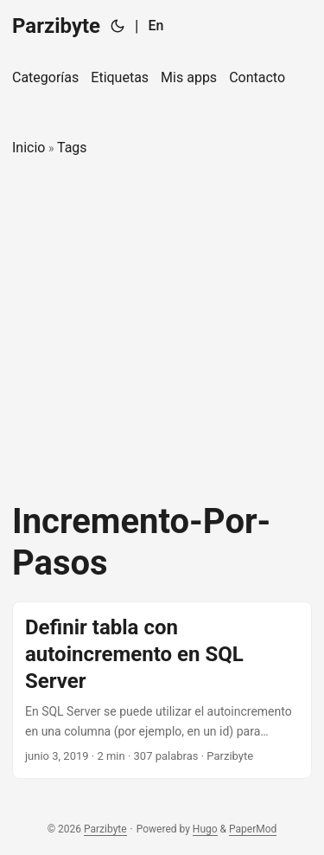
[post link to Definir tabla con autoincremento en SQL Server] (162, 690)
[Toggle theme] (117, 26)
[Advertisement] (162, 330)
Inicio (28, 147)
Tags (72, 147)
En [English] (155, 25)
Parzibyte (56, 26)
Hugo (205, 829)
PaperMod (252, 829)
